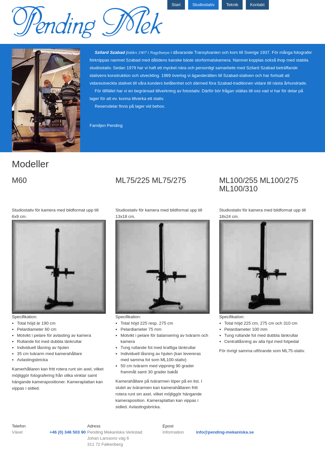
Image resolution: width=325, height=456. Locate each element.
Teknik (232, 4)
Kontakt (257, 4)
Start (175, 4)
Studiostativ (203, 4)
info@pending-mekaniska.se (225, 432)
